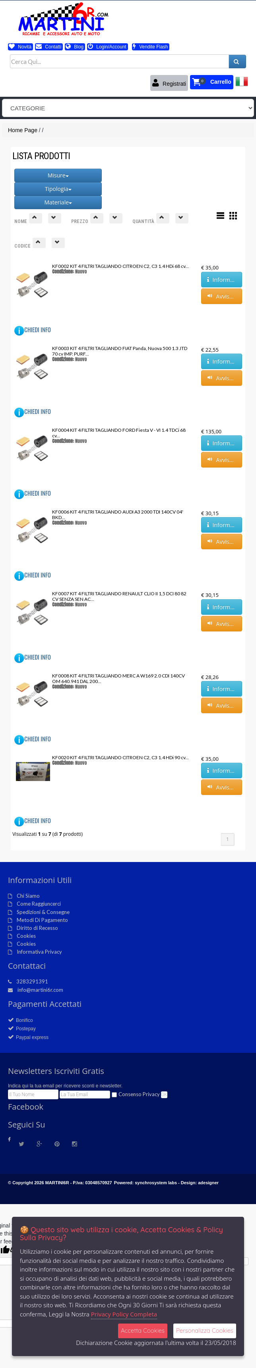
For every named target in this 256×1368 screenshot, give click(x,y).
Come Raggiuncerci (39, 903)
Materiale (58, 202)
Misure (58, 175)
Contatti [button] (48, 46)
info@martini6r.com (40, 990)
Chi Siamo (28, 896)
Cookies (26, 936)
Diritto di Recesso (37, 928)
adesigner (208, 1182)
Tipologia (58, 188)
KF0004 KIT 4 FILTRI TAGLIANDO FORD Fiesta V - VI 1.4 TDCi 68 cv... (119, 433)
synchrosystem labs (156, 1182)
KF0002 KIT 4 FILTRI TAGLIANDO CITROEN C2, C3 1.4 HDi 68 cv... (120, 266)
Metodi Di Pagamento (42, 920)
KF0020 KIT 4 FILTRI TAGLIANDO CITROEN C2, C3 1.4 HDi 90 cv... (120, 757)
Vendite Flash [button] (150, 46)
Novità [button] (20, 46)
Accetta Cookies (143, 1330)
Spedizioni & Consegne (43, 912)
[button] (211, 82)
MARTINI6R (57, 1182)
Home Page (22, 130)
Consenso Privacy (139, 1094)
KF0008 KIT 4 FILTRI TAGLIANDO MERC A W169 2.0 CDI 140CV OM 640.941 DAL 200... (118, 678)
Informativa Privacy (39, 952)
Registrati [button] (169, 83)
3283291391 (32, 981)
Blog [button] (74, 46)
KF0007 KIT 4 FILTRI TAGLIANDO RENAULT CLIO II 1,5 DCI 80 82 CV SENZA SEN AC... (119, 596)
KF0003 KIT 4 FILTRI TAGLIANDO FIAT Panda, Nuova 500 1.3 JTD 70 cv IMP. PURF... (119, 351)
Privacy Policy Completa (124, 1314)
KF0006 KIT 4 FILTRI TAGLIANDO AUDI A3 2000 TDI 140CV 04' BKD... (117, 514)
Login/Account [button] (107, 46)
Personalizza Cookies (204, 1330)
